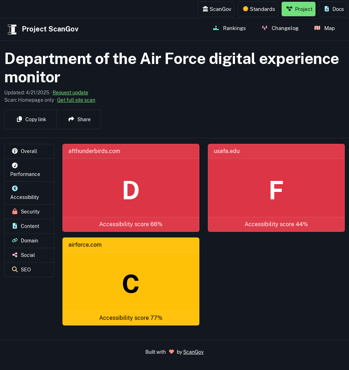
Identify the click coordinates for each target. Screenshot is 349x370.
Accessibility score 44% (276, 224)
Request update (70, 92)
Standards (259, 9)
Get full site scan (76, 100)
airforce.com (85, 244)
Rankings (229, 28)
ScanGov (217, 9)
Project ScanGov (42, 29)
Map (324, 28)
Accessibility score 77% (130, 318)
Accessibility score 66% (130, 224)
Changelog (280, 28)
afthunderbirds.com (94, 151)
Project (300, 9)
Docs (334, 9)
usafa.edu (227, 151)
